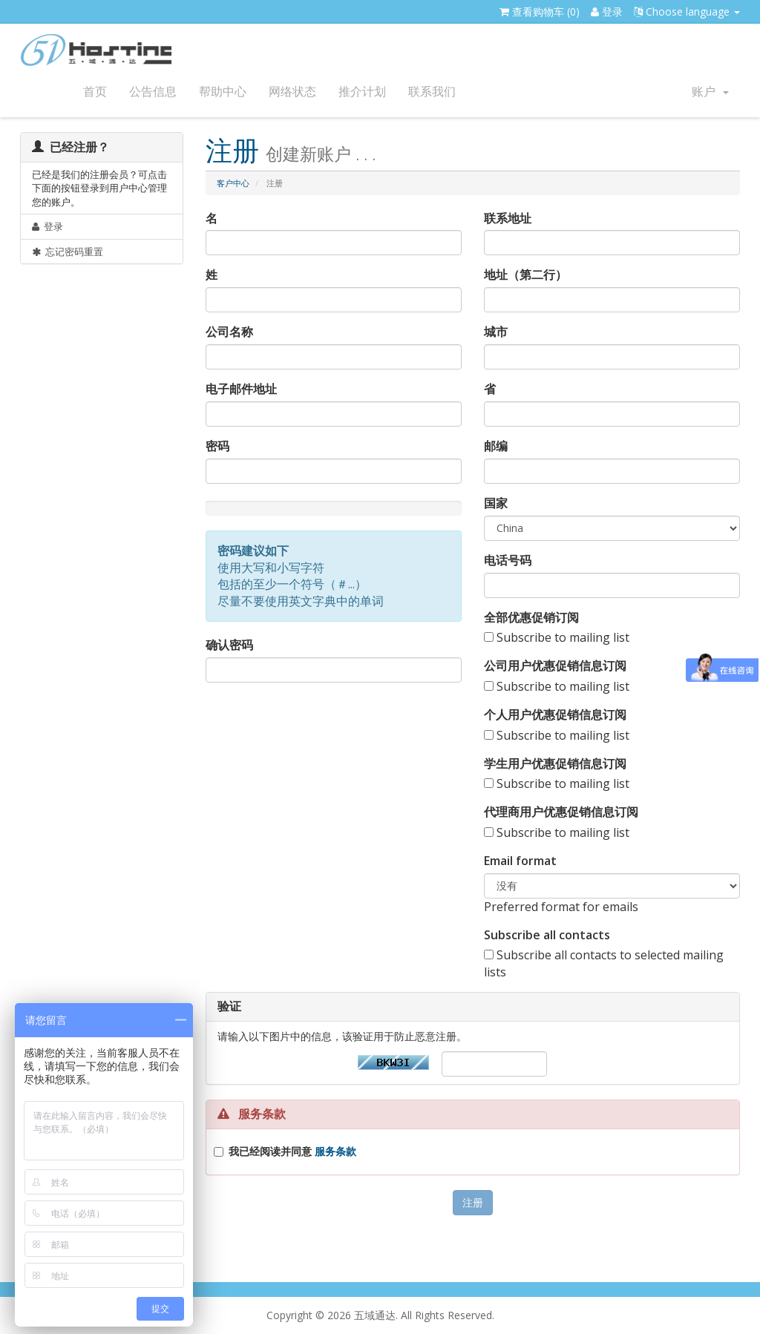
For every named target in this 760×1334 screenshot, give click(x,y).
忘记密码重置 (67, 251)
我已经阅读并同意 (292, 1151)
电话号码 (507, 560)
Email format (520, 860)
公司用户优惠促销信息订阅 (555, 665)
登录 (607, 11)
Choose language (687, 11)
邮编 (496, 446)
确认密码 (229, 645)
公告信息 (153, 92)
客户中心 (233, 182)
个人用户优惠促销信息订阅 (555, 714)
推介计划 (362, 92)
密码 (217, 446)
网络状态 (292, 92)
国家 (496, 503)
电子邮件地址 (241, 389)
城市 (496, 331)
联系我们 (432, 92)
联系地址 (507, 218)
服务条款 (335, 1151)
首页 (95, 92)
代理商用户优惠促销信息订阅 (561, 812)
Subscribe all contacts (547, 935)
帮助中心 (222, 92)
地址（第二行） (525, 274)
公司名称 (229, 331)
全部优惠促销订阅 (531, 617)
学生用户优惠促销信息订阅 (555, 763)
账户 (710, 92)
